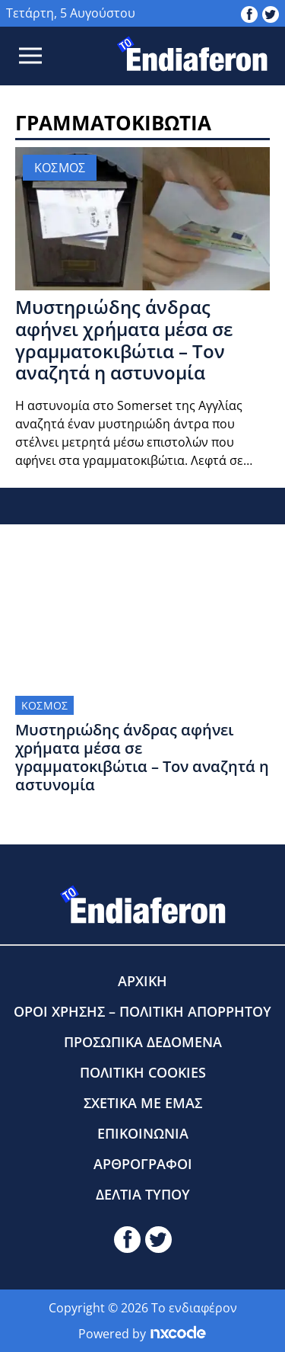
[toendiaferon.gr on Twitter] (270, 13)
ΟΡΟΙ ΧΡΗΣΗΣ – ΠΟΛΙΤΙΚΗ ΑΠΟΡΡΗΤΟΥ (142, 1011)
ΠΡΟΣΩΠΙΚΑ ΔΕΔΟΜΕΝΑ (143, 1042)
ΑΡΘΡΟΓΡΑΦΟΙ (142, 1164)
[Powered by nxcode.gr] (178, 1333)
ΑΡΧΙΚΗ (142, 981)
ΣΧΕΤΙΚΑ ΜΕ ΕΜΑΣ (143, 1103)
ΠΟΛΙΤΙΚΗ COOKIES (143, 1072)
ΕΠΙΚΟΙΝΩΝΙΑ (142, 1133)
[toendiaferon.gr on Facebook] (249, 13)
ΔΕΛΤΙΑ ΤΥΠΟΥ (143, 1194)
